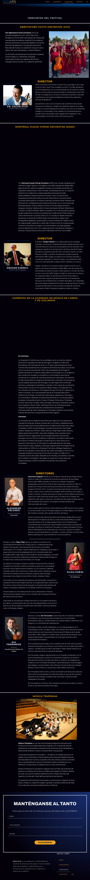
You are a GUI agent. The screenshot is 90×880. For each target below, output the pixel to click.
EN (87, 2)
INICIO (47, 2)
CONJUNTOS (68, 2)
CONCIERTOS (57, 2)
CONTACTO (79, 2)
